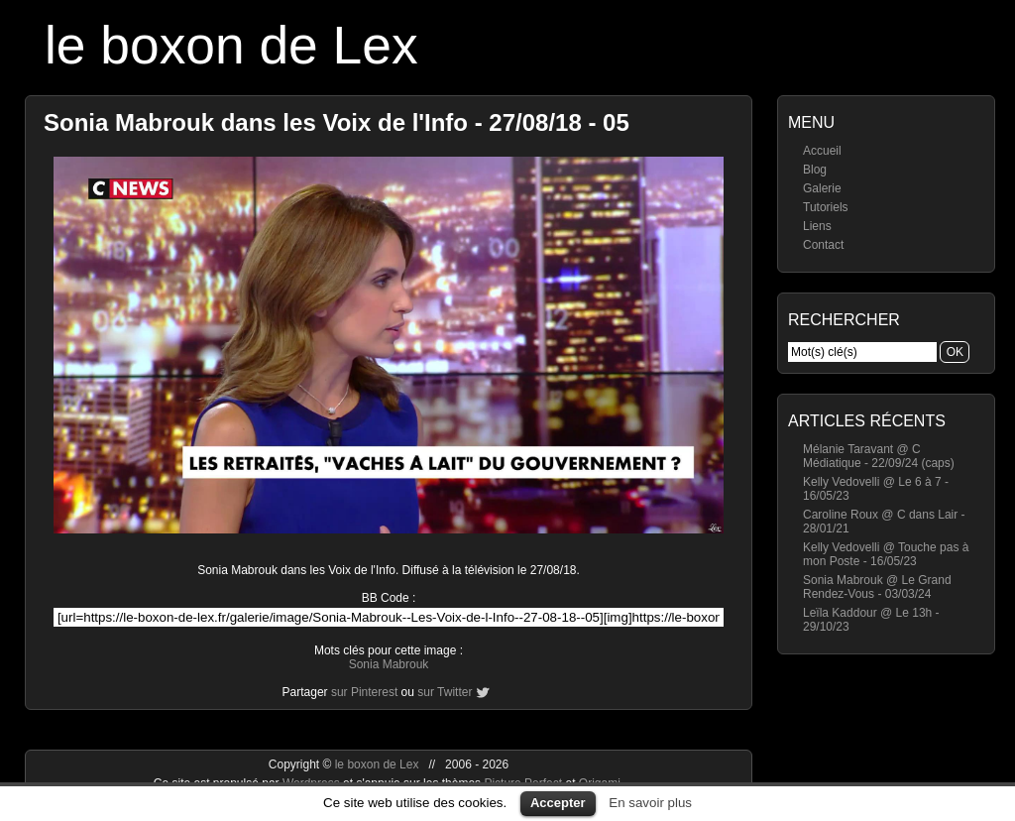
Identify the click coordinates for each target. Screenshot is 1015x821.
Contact (823, 245)
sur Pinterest (364, 692)
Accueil (822, 151)
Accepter (558, 802)
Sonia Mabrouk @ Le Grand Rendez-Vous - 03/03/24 (877, 587)
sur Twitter (444, 692)
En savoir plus (650, 802)
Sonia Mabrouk (389, 664)
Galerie (822, 188)
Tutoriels (825, 207)
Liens (817, 226)
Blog (815, 169)
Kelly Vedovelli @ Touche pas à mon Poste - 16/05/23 (885, 554)
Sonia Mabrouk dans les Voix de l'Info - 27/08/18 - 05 (336, 122)
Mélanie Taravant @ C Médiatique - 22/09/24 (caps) (879, 456)
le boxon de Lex (231, 45)
